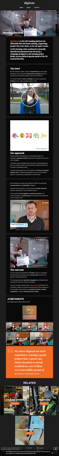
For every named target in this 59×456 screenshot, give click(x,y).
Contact (36, 7)
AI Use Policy (29, 448)
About (29, 7)
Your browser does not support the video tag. (29, 23)
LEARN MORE (15, 403)
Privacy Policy (32, 453)
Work (21, 7)
